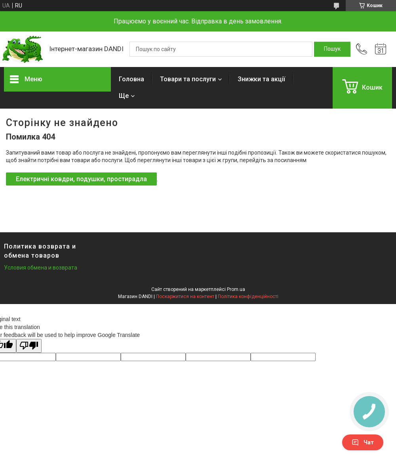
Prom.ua (236, 289)
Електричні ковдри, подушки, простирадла (81, 179)
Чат (363, 442)
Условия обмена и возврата (40, 267)
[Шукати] (332, 49)
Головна (131, 79)
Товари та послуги (188, 79)
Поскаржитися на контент (185, 296)
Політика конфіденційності (248, 296)
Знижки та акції (261, 79)
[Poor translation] (29, 346)
